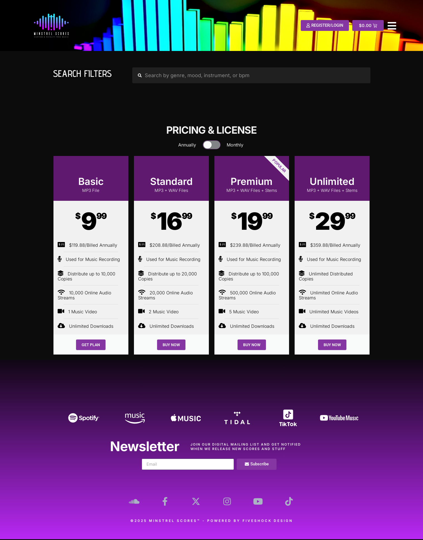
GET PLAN (91, 345)
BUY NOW (171, 345)
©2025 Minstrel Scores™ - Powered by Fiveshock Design (211, 521)
